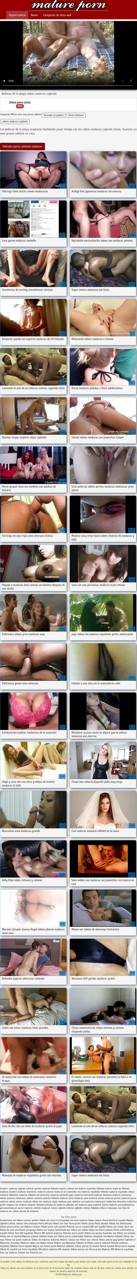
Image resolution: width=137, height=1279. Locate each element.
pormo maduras (109, 1204)
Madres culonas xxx (69, 1239)
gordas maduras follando (46, 1188)
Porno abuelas (101, 1223)
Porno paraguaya (28, 1229)
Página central (17, 15)
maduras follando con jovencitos (34, 1194)
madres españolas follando (91, 1188)
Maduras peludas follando (34, 1236)
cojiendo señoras (26, 1188)
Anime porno (50, 1246)
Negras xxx (38, 1246)
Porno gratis (75, 1223)
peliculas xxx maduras (76, 1204)
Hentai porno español (125, 1246)
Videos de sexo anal (9, 1229)
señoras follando (91, 1207)
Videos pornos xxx (79, 1249)
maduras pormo (96, 1198)
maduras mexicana (103, 1194)
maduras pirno (67, 1198)
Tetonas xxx (24, 1252)
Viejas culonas (95, 1220)
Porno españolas (30, 1249)
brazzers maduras (8, 1188)
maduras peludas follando (46, 1198)
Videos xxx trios (61, 1223)
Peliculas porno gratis (73, 1233)
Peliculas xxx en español (78, 1226)
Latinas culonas (15, 1223)
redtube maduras (41, 1207)
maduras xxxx (65, 1201)
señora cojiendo (58, 1207)
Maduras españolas (124, 1249)
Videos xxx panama (126, 1233)
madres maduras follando (117, 1188)
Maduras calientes (65, 1246)
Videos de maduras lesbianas (46, 1239)
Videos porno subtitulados (70, 1236)
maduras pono (81, 1198)
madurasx (90, 1201)
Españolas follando (9, 1246)
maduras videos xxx (32, 1201)
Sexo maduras (81, 1220)
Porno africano (45, 1223)
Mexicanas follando (75, 1242)
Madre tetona (46, 1242)
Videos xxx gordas (93, 1233)
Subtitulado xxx (63, 1229)
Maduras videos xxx (68, 6)
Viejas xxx (93, 1229)
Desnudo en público (54, 115)
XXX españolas (26, 1233)
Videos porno (88, 1223)
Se (85, 1242)
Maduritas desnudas (10, 1242)
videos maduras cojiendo (15, 121)
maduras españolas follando (95, 1191)
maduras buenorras (27, 1191)
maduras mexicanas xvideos (20, 1198)
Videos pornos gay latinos (112, 1239)
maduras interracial (83, 1194)
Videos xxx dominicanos (120, 1223)
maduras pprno (128, 1198)
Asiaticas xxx (36, 1252)
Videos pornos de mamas (87, 1246)
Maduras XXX (108, 1249)
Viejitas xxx (59, 1242)
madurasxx (100, 1201)
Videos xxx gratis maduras (18, 1239)
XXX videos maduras (48, 1249)
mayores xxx (12, 1204)
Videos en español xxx (11, 1249)
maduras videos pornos (11, 1201)
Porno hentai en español (114, 1220)
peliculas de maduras (55, 1204)
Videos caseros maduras (98, 1242)
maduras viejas (50, 1201)
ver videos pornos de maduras (23, 1211)
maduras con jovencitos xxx (67, 1191)
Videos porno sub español (53, 1226)
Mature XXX (39, 1233)
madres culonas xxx (68, 1188)
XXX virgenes (64, 1249)
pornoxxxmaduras (8, 1207)
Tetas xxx (128, 1226)
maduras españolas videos (121, 1191)
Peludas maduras (119, 1242)
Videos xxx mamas (45, 1229)
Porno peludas (106, 1229)
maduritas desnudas (116, 1201)
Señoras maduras (54, 1233)
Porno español (25, 1246)
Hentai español (107, 1246)
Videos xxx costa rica (49, 1220)
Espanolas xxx (67, 1220)
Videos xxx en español (10, 1236)
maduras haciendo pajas (62, 1194)
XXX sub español (98, 1226)
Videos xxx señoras (89, 1239)
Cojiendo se (130, 1239)
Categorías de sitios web (57, 15)
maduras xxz (78, 1201)
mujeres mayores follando (31, 1204)
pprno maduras (25, 1207)
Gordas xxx (18, 1226)
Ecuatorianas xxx (8, 1220)
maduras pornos (113, 1198)
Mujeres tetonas (32, 1226)
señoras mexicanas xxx (110, 1207)
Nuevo (34, 15)
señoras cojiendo (74, 1207)
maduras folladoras (9, 1194)
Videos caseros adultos (28, 1220)
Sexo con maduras (8, 1252)
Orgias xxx (52, 1236)
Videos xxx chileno (80, 1229)
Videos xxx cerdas (115, 1226)
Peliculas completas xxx (95, 1236)
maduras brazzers (8, 1191)
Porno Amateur (76, 115)
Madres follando (115, 1236)
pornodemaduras (126, 1204)
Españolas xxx (109, 1233)
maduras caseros (45, 1191)
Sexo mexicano (31, 1223)
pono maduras (95, 1204)
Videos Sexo (13, 1233)
